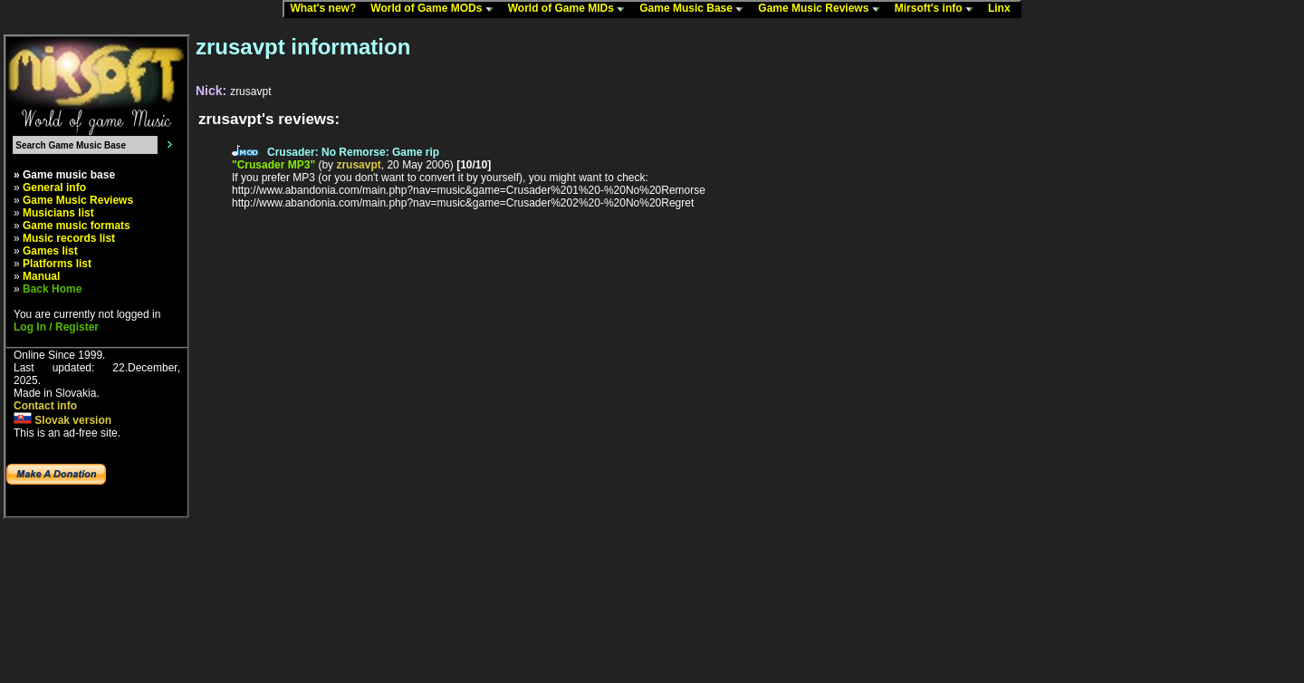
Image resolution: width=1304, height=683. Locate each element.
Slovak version (62, 420)
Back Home (52, 289)
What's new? (327, 9)
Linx (1003, 9)
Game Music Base (695, 9)
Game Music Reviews (822, 9)
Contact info (45, 405)
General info (54, 187)
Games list (50, 251)
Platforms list (57, 263)
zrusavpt (358, 165)
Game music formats (76, 225)
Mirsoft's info (938, 9)
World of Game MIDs (570, 9)
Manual (41, 276)
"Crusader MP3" (273, 165)
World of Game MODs (435, 9)
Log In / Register (56, 327)
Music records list (69, 238)
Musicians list (58, 213)
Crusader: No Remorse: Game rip (353, 152)
